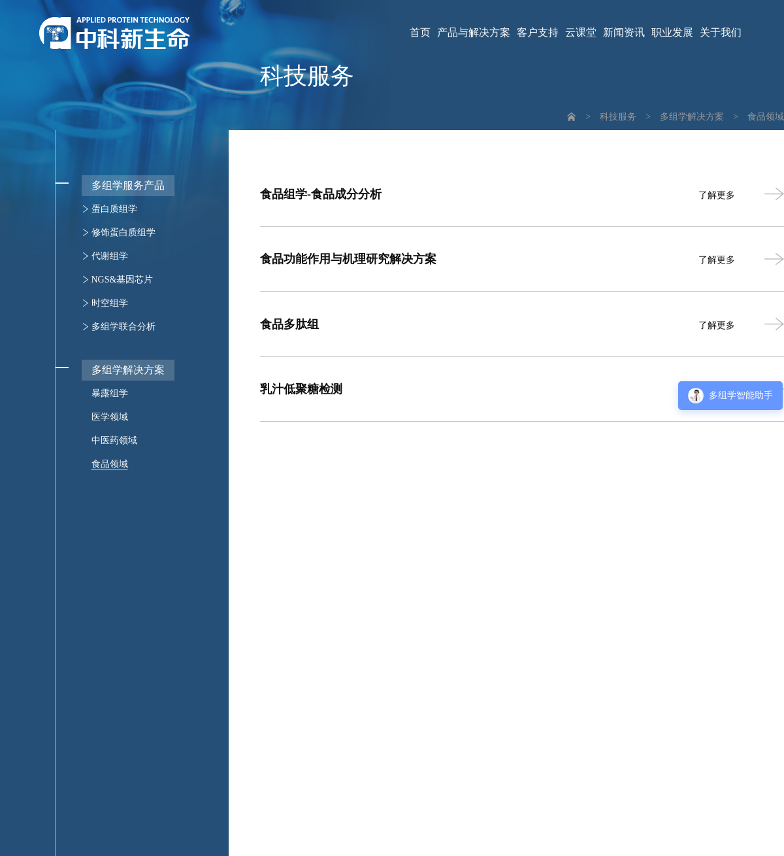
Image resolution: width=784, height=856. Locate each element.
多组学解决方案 (692, 117)
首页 (420, 32)
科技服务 (618, 117)
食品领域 (765, 117)
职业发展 (672, 32)
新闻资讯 (624, 32)
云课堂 (580, 32)
